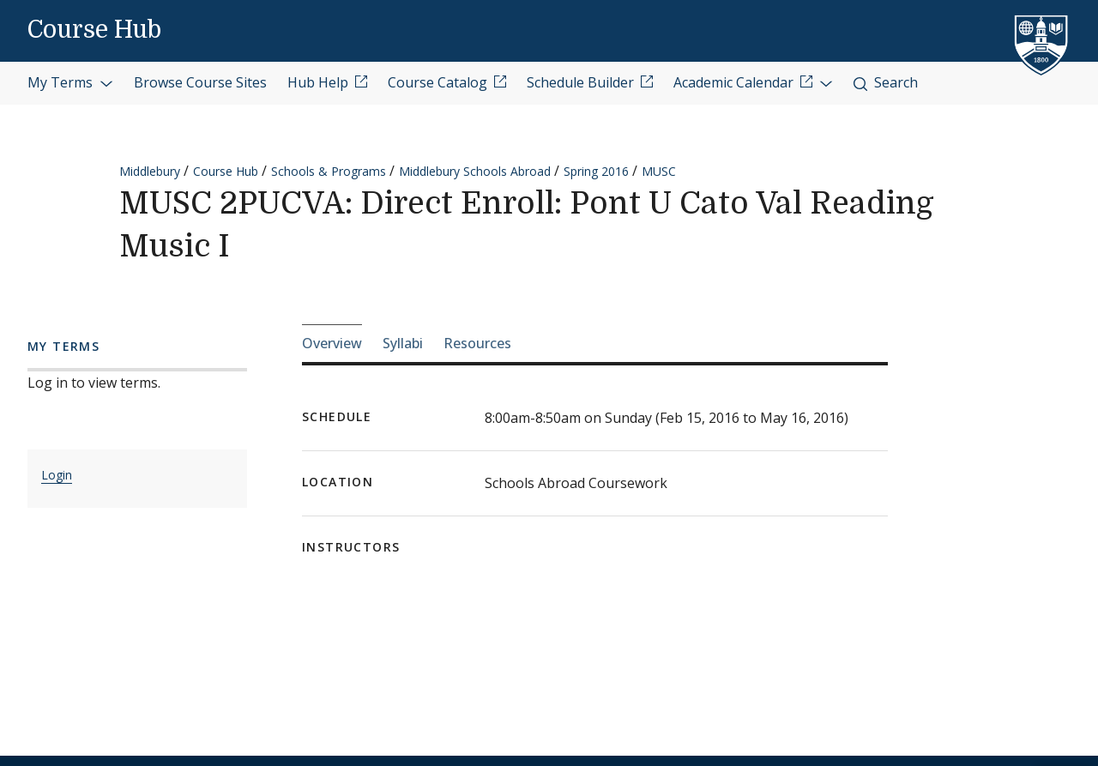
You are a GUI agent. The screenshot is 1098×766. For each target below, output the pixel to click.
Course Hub (94, 30)
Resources (477, 343)
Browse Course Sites (200, 82)
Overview (332, 343)
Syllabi (403, 343)
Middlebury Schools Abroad (475, 171)
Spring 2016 (596, 171)
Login (56, 475)
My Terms (70, 82)
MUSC (659, 171)
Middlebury (149, 171)
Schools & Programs (328, 171)
